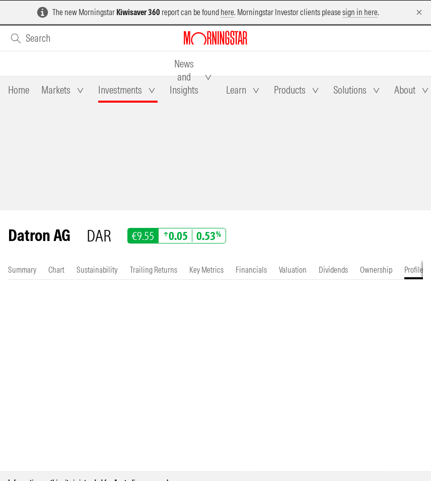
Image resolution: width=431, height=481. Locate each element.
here (227, 12)
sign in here (360, 12)
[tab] (18, 90)
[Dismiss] (419, 12)
